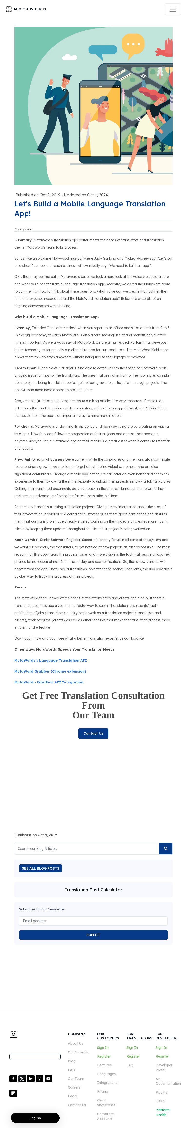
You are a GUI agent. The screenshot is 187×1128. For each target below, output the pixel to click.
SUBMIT (93, 935)
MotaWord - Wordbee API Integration (48, 682)
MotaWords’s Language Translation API (50, 660)
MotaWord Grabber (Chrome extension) (50, 671)
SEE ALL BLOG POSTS (41, 868)
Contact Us (93, 733)
